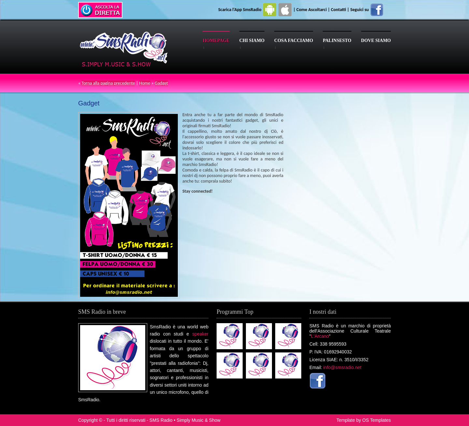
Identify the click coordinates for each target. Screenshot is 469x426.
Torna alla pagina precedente (108, 83)
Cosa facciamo (293, 40)
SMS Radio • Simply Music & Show (184, 420)
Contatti (338, 9)
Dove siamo (376, 40)
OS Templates (376, 420)
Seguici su (367, 10)
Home (144, 83)
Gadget (161, 83)
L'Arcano (320, 336)
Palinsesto (337, 40)
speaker (200, 334)
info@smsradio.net (342, 367)
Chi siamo (251, 40)
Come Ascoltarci (312, 9)
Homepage (216, 40)
